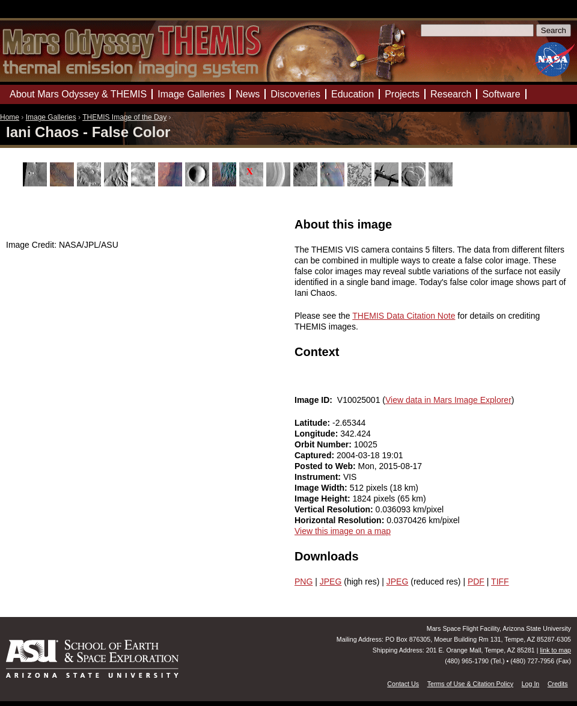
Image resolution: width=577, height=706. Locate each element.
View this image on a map (343, 531)
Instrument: (319, 477)
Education (352, 94)
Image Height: (323, 498)
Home (9, 117)
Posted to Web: (326, 466)
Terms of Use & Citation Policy (470, 683)
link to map (555, 650)
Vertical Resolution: (335, 509)
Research (450, 94)
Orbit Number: (324, 444)
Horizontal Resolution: (340, 520)
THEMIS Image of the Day (124, 117)
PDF (476, 581)
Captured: (316, 455)
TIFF (500, 581)
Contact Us (403, 683)
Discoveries (295, 94)
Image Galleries (51, 117)
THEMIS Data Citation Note (403, 316)
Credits (558, 683)
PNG (304, 581)
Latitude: (313, 423)
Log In (531, 683)
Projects (402, 94)
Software (501, 94)
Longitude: (317, 433)
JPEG (331, 581)
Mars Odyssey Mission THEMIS (36, 14)
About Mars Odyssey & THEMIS (78, 94)
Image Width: (322, 488)
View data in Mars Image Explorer (448, 400)
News (248, 94)
